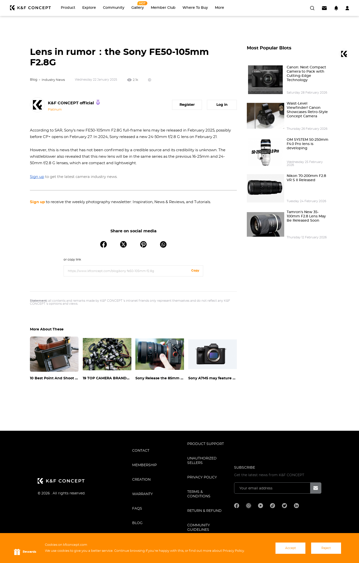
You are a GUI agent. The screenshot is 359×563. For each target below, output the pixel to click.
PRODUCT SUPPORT (205, 444)
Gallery (137, 7)
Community (113, 7)
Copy (195, 270)
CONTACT (140, 450)
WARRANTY (142, 494)
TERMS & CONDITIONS (198, 494)
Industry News (53, 80)
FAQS (137, 508)
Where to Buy (195, 7)
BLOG (137, 523)
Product (68, 7)
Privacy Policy (202, 477)
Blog (33, 79)
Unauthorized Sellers (202, 461)
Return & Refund (204, 511)
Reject (326, 548)
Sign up (37, 202)
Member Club (163, 7)
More (219, 7)
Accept (290, 548)
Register (187, 105)
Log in (222, 105)
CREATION (141, 479)
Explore (89, 7)
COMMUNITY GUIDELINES (198, 528)
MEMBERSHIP (144, 465)
